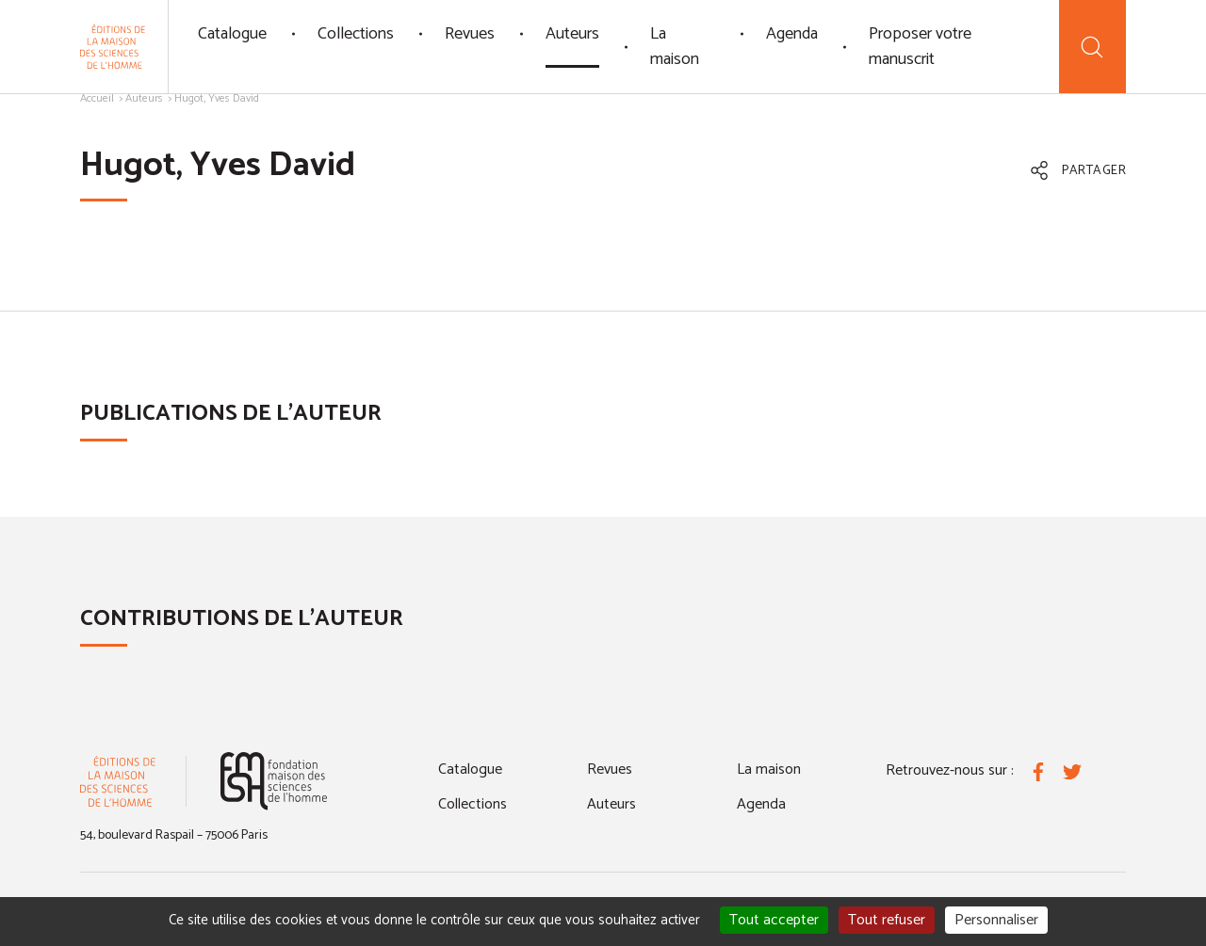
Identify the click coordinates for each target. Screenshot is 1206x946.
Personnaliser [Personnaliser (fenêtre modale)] (996, 920)
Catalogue (232, 34)
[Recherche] (1092, 46)
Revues (470, 34)
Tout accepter (774, 920)
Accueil (97, 98)
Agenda (792, 34)
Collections (356, 34)
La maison (674, 46)
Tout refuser (886, 920)
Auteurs (572, 34)
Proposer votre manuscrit (920, 46)
